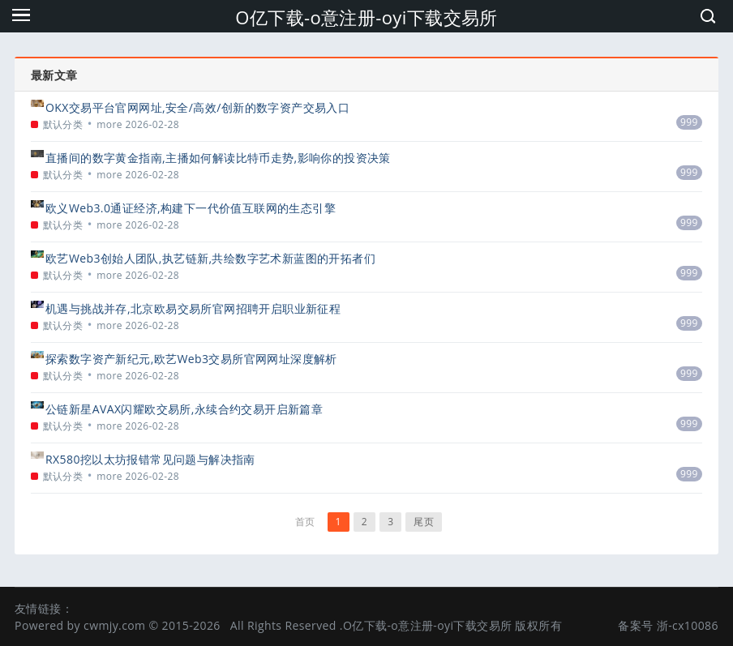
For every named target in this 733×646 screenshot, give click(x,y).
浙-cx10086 (687, 625)
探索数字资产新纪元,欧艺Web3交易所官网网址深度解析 (191, 358)
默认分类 (63, 124)
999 (689, 122)
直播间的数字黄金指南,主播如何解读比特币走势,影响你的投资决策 (218, 157)
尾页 (424, 521)
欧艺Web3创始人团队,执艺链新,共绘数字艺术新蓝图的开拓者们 (210, 258)
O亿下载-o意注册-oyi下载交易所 (366, 17)
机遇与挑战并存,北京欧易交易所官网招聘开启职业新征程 (193, 308)
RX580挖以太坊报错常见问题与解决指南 (150, 459)
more (109, 124)
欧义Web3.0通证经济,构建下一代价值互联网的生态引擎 (190, 208)
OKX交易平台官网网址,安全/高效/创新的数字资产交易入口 (197, 107)
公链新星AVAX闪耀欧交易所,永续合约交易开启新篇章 (184, 409)
